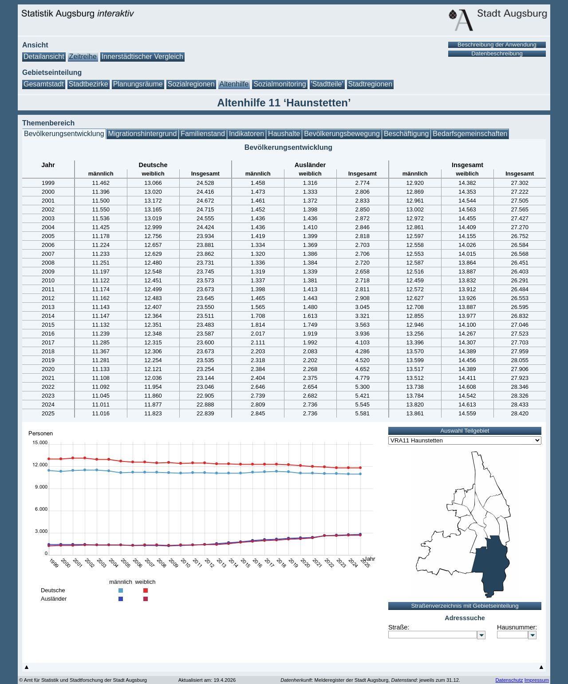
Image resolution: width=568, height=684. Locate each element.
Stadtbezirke (88, 84)
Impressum (537, 680)
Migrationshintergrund (142, 133)
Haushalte (284, 133)
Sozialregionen (191, 84)
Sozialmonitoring (279, 84)
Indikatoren (246, 133)
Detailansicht (44, 56)
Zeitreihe (83, 56)
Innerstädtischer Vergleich (142, 56)
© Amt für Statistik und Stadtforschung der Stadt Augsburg (83, 680)
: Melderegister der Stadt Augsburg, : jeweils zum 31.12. (370, 680)
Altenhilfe (234, 84)
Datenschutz (509, 680)
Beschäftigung (406, 133)
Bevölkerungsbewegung (342, 133)
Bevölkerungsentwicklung (64, 133)
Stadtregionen (370, 84)
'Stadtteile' (327, 84)
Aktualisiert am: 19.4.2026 (207, 680)
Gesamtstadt (44, 84)
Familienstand (203, 133)
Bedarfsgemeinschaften (470, 133)
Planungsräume (138, 84)
